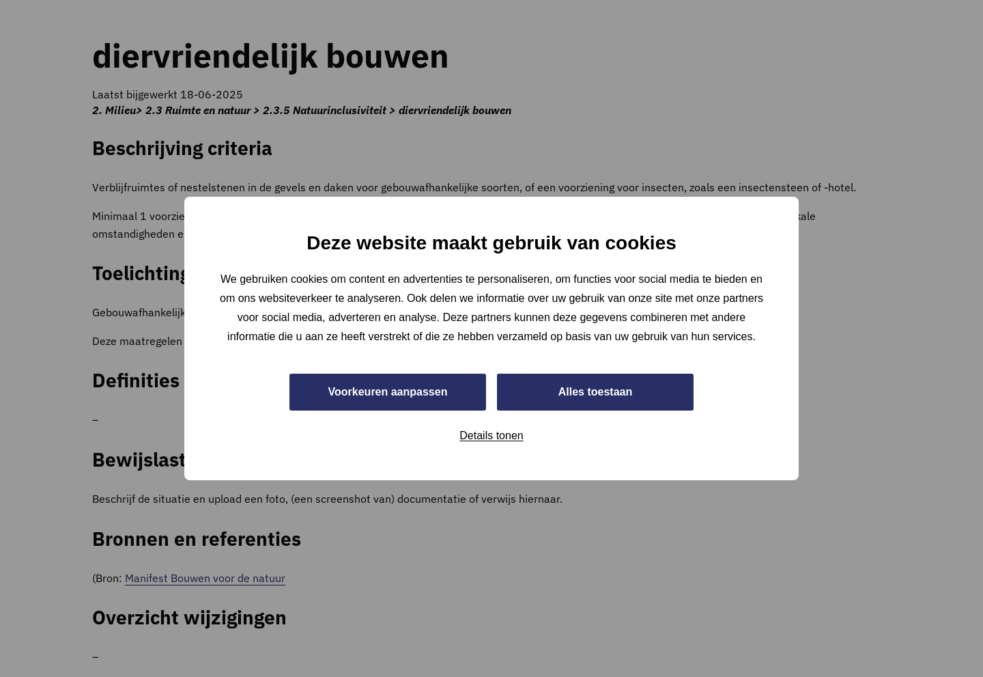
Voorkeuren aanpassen (388, 392)
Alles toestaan (595, 392)
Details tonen (491, 435)
